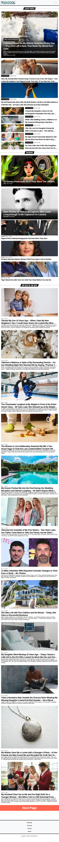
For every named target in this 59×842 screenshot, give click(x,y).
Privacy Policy (29, 822)
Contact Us (29, 828)
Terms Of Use (29, 825)
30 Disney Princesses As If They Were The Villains (28, 181)
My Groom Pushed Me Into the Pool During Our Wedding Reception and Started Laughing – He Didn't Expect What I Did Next (27, 490)
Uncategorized (11, 40)
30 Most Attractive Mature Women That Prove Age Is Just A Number (26, 259)
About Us (29, 831)
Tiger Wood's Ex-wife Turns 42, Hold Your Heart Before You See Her (26, 280)
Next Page (29, 808)
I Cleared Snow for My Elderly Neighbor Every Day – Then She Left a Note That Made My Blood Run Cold (29, 46)
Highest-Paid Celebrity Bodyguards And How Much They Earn (24, 238)
